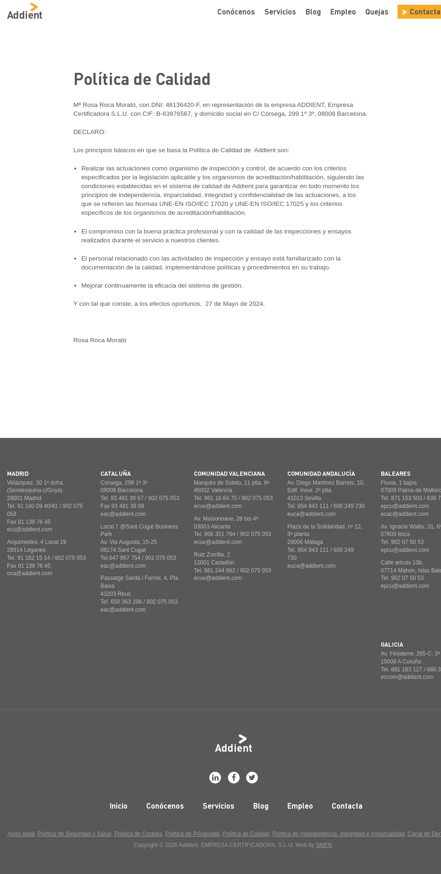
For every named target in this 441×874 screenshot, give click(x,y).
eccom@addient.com (407, 677)
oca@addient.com (29, 573)
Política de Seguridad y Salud (74, 834)
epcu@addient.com (405, 506)
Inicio (119, 806)
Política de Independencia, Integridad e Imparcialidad (338, 834)
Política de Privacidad (192, 834)
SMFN (324, 845)
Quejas (377, 11)
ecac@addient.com (405, 514)
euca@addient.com (311, 514)
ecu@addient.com (29, 529)
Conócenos (236, 11)
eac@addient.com (123, 514)
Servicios (280, 11)
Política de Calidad (245, 834)
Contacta (347, 806)
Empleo (343, 11)
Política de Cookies (138, 834)
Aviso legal (21, 834)
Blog (313, 11)
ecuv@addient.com (218, 506)
